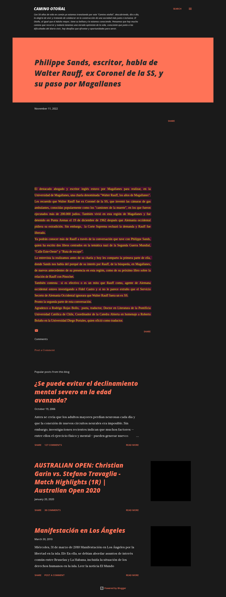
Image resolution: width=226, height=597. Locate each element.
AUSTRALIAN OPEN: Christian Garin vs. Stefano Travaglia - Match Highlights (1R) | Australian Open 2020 (79, 478)
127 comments (53, 444)
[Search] (177, 9)
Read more (132, 444)
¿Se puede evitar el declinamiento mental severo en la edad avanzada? (86, 391)
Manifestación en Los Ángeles (80, 530)
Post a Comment (45, 350)
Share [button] (171, 120)
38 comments (52, 510)
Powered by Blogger (113, 588)
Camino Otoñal (49, 8)
